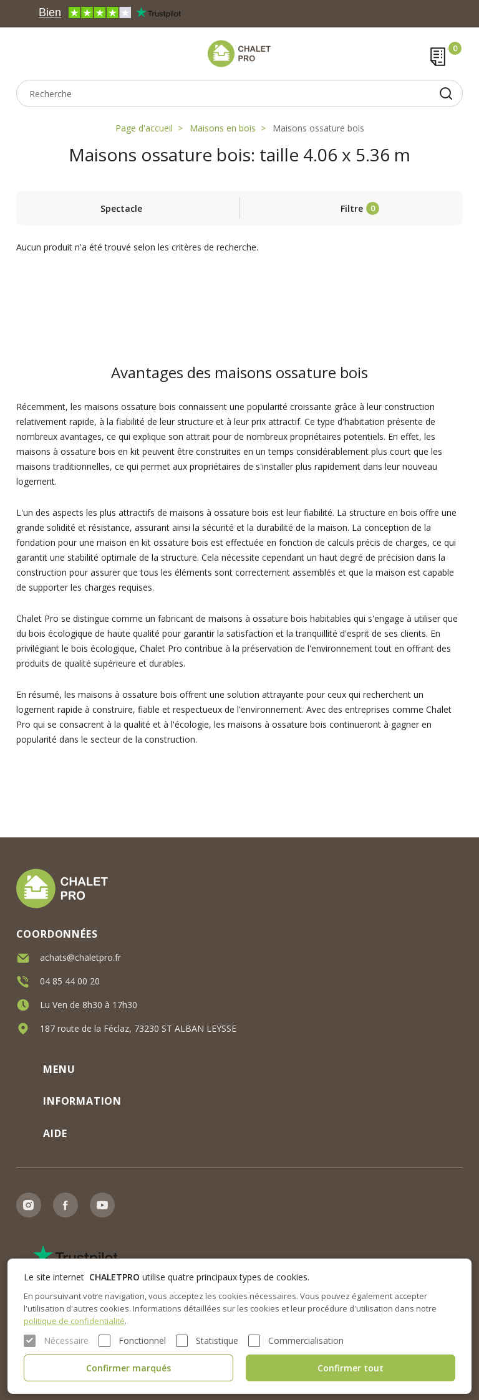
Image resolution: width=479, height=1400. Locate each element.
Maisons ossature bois (318, 128)
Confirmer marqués (128, 1368)
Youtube (102, 1205)
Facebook (65, 1205)
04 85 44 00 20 (70, 980)
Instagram (28, 1205)
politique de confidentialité (74, 1320)
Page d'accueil (144, 128)
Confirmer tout (350, 1368)
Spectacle (121, 208)
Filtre (352, 208)
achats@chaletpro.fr (80, 957)
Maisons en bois (223, 128)
